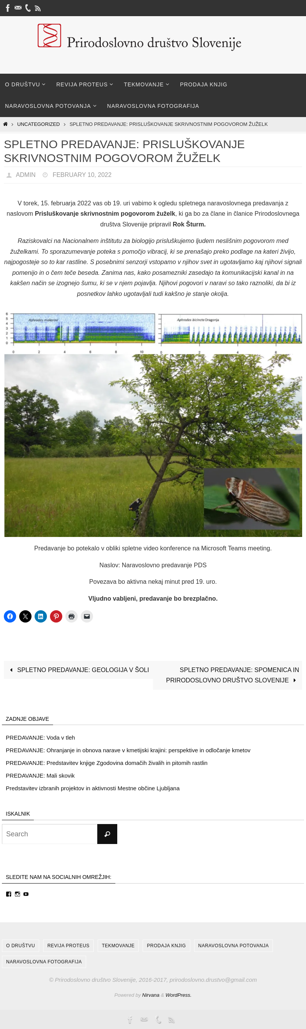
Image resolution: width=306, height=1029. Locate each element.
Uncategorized (38, 124)
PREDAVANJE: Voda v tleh (40, 737)
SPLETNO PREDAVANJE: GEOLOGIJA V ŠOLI (78, 669)
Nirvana (151, 995)
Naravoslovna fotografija (44, 962)
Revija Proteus (68, 945)
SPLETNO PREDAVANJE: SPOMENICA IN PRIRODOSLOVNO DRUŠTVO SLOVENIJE (232, 675)
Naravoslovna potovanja (233, 945)
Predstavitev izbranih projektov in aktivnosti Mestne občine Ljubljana (93, 788)
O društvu (20, 945)
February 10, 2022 (82, 175)
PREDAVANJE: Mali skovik (40, 775)
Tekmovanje (118, 945)
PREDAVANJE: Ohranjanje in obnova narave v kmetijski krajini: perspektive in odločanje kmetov (128, 750)
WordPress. (179, 995)
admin (26, 175)
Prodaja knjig (166, 945)
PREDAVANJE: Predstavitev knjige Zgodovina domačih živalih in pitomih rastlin (107, 763)
